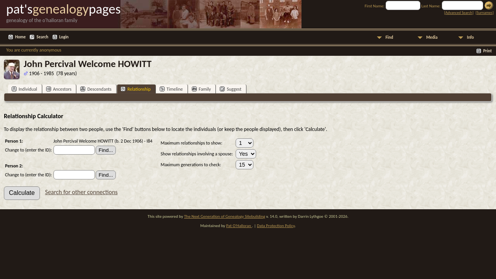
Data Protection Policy (276, 225)
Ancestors (59, 89)
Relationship (136, 89)
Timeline (171, 89)
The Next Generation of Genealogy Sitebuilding (224, 216)
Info (470, 37)
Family (201, 89)
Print (487, 50)
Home (20, 37)
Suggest (230, 89)
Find (389, 37)
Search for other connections (81, 192)
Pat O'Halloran (239, 225)
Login (64, 37)
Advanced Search (458, 12)
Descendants (95, 89)
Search (42, 37)
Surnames (484, 12)
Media (431, 37)
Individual (24, 89)
